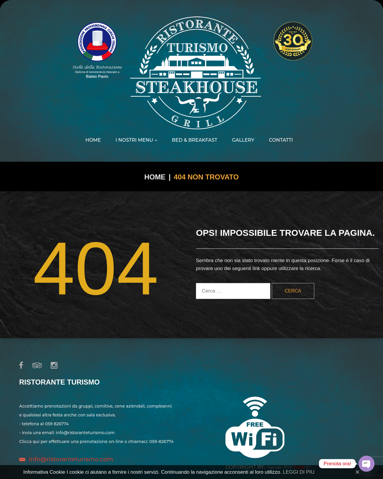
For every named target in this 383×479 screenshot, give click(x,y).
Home (93, 140)
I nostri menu (136, 140)
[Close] (357, 472)
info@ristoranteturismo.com (71, 459)
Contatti (281, 140)
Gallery (243, 140)
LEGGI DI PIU (299, 472)
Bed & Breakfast (194, 140)
